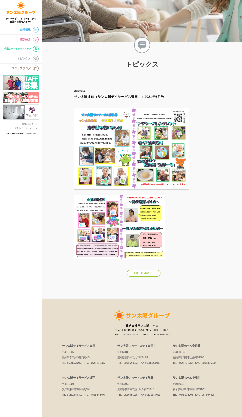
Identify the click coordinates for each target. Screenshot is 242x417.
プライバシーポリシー (24, 128)
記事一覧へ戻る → (144, 273)
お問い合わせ (27, 124)
